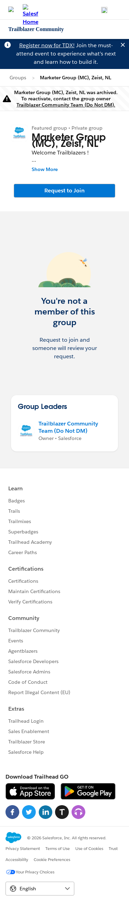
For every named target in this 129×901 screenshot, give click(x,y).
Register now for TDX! (47, 45)
